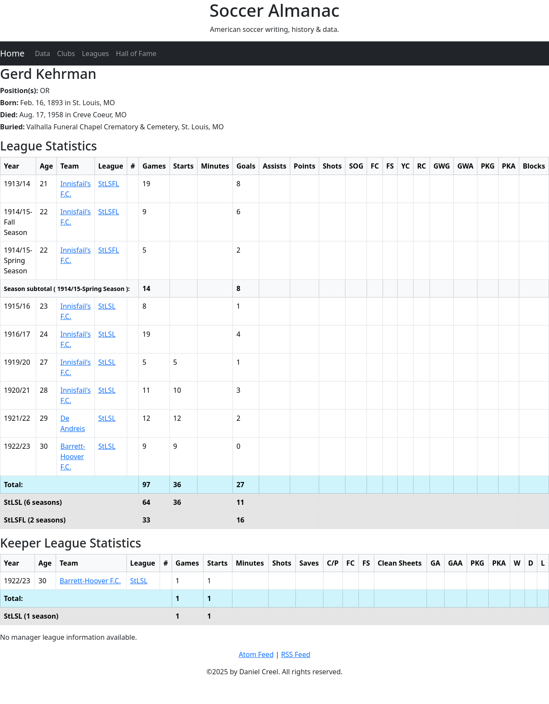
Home (12, 53)
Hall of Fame (136, 53)
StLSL (107, 306)
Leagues (95, 53)
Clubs (66, 53)
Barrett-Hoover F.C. (72, 456)
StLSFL (108, 183)
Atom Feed (255, 654)
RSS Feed (296, 654)
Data (42, 53)
